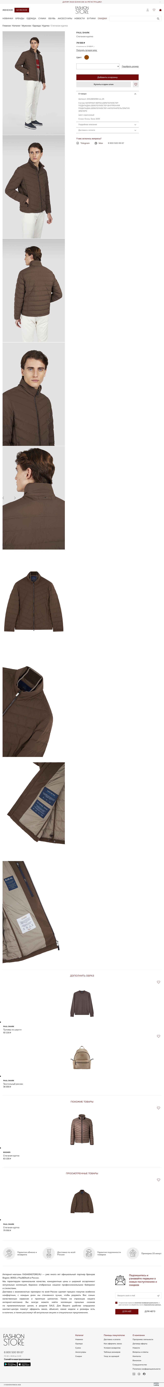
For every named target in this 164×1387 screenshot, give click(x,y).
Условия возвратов (112, 1348)
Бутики (91, 18)
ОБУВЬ (51, 18)
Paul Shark (82, 32)
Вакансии (137, 1360)
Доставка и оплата (86, 130)
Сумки (78, 1348)
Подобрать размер (130, 66)
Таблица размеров (112, 1352)
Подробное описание (87, 124)
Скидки (102, 18)
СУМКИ (42, 18)
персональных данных (152, 1305)
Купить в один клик (104, 84)
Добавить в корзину (107, 77)
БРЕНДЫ (19, 18)
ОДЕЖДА (31, 18)
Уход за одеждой (111, 1356)
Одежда (79, 1343)
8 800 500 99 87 (116, 143)
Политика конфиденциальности (146, 1369)
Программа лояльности (143, 1339)
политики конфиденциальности (146, 1303)
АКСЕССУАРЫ (65, 18)
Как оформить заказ (113, 1343)
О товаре (82, 94)
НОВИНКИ (8, 18)
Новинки (79, 1339)
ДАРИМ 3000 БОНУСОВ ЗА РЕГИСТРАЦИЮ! (82, 2)
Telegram (83, 143)
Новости (79, 18)
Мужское (21, 10)
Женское (8, 10)
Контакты (137, 1356)
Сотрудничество (140, 1365)
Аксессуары (80, 1352)
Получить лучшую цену (87, 50)
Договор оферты (140, 1343)
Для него (150, 1312)
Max (99, 143)
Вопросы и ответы (140, 1352)
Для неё (126, 1312)
